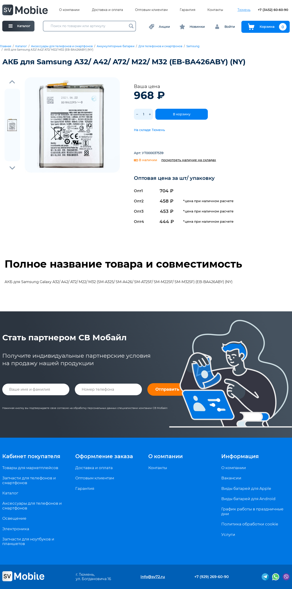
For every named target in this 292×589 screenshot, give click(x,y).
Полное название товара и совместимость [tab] (123, 264)
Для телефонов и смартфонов (160, 46)
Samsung (192, 46)
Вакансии (231, 478)
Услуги (228, 534)
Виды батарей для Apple (246, 488)
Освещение (14, 518)
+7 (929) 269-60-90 (211, 577)
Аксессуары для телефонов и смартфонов (62, 46)
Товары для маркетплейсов (30, 467)
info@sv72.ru (153, 577)
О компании (69, 10)
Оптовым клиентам (151, 10)
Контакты (215, 10)
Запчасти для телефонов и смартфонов (29, 480)
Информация (240, 456)
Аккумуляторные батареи (115, 46)
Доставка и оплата (107, 10)
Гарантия (187, 10)
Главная (5, 46)
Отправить (167, 389)
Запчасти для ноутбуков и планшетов (28, 541)
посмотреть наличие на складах (188, 160)
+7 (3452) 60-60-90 (273, 10)
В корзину (181, 114)
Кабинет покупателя (31, 456)
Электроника (15, 529)
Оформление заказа (104, 456)
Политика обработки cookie (249, 524)
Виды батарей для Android (248, 498)
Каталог (21, 46)
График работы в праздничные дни (252, 511)
